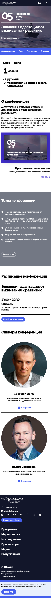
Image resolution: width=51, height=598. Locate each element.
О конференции (8, 51)
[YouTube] (14, 515)
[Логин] (40, 3)
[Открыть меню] (46, 3)
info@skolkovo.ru (11, 511)
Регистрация (8, 254)
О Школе (7, 567)
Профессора (10, 544)
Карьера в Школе (6, 574)
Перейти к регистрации (13, 319)
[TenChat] (40, 515)
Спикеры (45, 51)
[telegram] (8, 515)
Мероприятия (10, 534)
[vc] (34, 515)
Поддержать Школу (11, 520)
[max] (2, 515)
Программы (9, 529)
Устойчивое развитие (8, 576)
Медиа (5, 549)
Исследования (11, 539)
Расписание (32, 51)
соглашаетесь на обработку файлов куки (28, 586)
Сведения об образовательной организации (15, 571)
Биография (26, 408)
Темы (21, 51)
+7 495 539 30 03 (10, 507)
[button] (24, 365)
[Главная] (9, 3)
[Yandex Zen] (27, 515)
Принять (8, 591)
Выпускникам (10, 554)
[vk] (21, 515)
